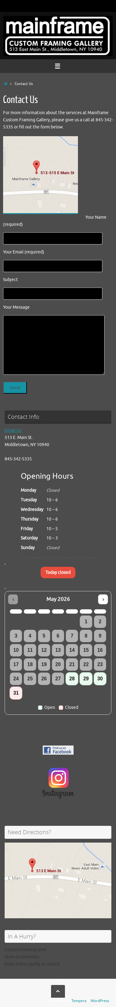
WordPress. (100, 1000)
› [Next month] (103, 599)
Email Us (13, 430)
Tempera (78, 1000)
